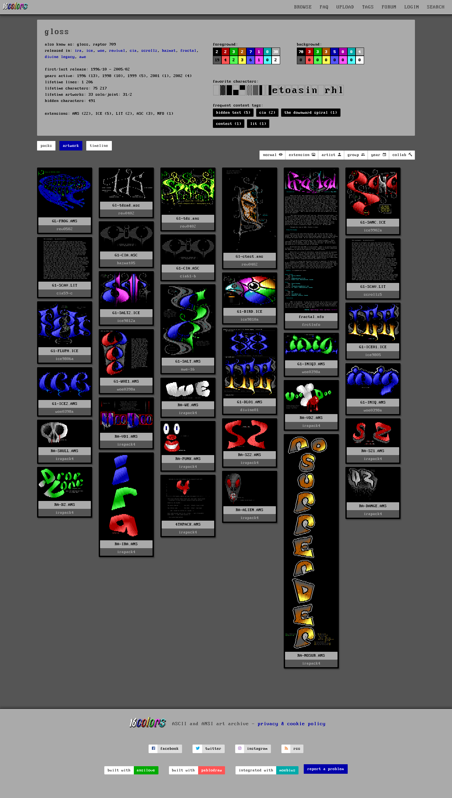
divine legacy (60, 57)
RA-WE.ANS (188, 405)
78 (301, 52)
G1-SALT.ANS (188, 361)
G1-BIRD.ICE (249, 311)
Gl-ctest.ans (249, 256)
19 (217, 60)
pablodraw (211, 770)
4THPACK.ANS (188, 524)
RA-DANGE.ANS (373, 506)
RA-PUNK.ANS (188, 459)
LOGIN (411, 7)
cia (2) (267, 112)
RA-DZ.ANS (64, 505)
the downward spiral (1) (310, 112)
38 (276, 52)
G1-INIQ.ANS (373, 402)
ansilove (146, 770)
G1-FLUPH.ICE (64, 351)
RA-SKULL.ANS (64, 451)
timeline (99, 146)
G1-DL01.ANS (249, 402)
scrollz (149, 51)
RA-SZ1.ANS (372, 451)
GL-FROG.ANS (64, 221)
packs (46, 146)
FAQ (324, 7)
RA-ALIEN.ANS (249, 510)
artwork (71, 146)
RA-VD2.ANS (311, 418)
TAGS (368, 7)
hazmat (169, 51)
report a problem (325, 769)
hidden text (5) (233, 112)
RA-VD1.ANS (126, 436)
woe (101, 51)
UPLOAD (345, 7)
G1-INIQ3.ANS (311, 364)
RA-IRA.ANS (126, 544)
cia (133, 51)
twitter (213, 749)
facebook (169, 749)
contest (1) (228, 124)
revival (117, 51)
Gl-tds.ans (187, 218)
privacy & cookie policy (292, 724)
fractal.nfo (311, 317)
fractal (188, 51)
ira (78, 51)
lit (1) (258, 124)
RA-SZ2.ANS (249, 455)
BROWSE (303, 7)
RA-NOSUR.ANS (311, 655)
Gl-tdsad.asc (126, 205)
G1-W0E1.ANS (126, 381)
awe (82, 57)
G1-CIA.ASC (126, 255)
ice (89, 51)
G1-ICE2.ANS (64, 404)
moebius (287, 770)
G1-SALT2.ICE (126, 313)
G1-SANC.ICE (373, 222)
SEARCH (436, 7)
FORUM (389, 7)
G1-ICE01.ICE (373, 347)
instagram (257, 749)
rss (297, 749)
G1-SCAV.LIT (64, 285)
